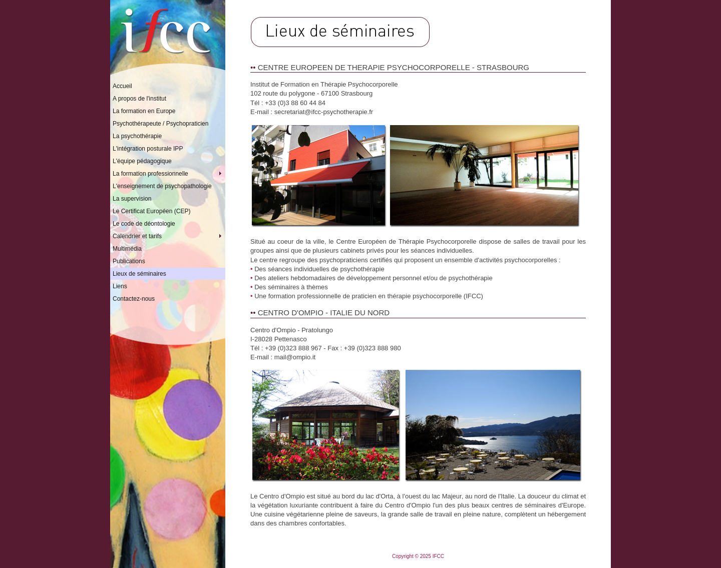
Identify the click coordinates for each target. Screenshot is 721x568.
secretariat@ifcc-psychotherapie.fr (323, 112)
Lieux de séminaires (139, 273)
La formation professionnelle (169, 173)
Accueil (122, 86)
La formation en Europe (144, 111)
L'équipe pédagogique (142, 161)
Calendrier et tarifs (169, 236)
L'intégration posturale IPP (148, 148)
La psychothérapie (137, 136)
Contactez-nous (134, 298)
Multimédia (127, 248)
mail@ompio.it (295, 357)
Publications (129, 261)
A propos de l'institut (139, 98)
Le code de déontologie (144, 223)
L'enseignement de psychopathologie (162, 186)
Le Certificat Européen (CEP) (151, 211)
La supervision (132, 198)
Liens (120, 286)
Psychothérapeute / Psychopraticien (160, 123)
